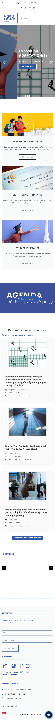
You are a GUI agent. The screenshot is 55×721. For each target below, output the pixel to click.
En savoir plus (27, 156)
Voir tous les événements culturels (27, 537)
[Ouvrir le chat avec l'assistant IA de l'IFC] (48, 715)
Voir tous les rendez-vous (27, 297)
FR (32, 3)
